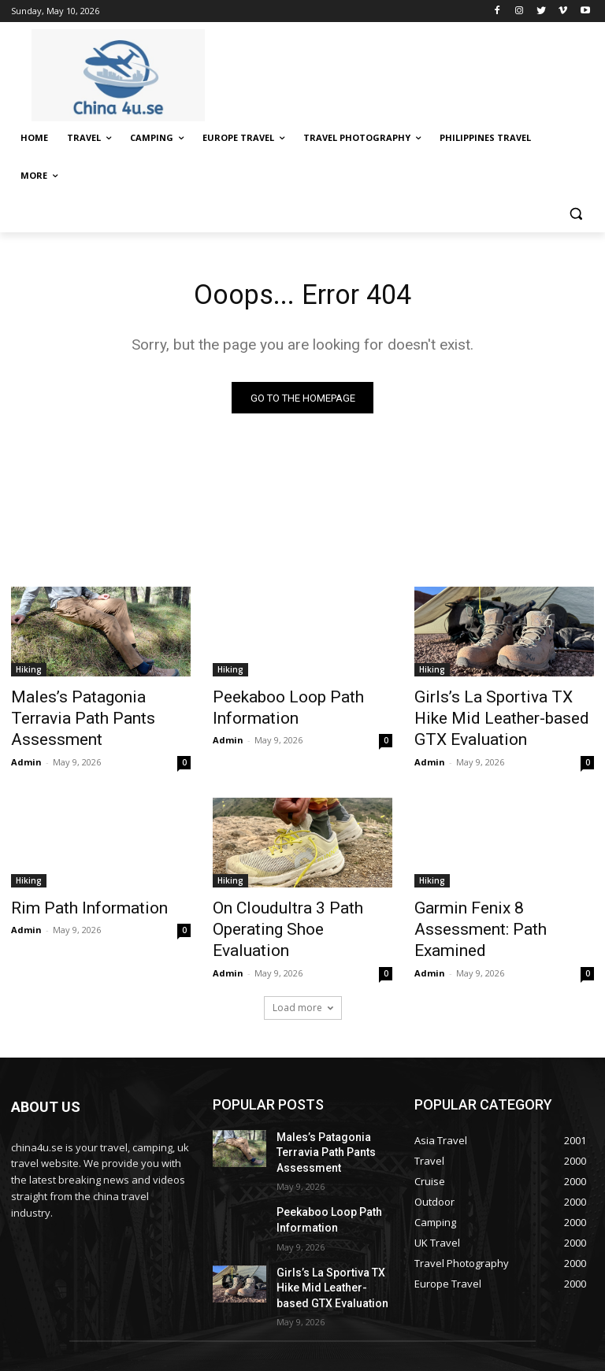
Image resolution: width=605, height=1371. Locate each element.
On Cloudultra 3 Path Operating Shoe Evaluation (290, 889)
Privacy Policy (519, 1340)
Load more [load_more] (303, 952)
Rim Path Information (74, 880)
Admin (26, 736)
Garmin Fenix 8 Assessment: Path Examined (499, 889)
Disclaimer (453, 1340)
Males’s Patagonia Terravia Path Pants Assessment (90, 707)
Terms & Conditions (358, 1356)
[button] (575, 213)
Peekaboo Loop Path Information (273, 707)
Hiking (29, 673)
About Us (334, 1340)
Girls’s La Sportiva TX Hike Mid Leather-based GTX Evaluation (503, 707)
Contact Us (392, 1340)
